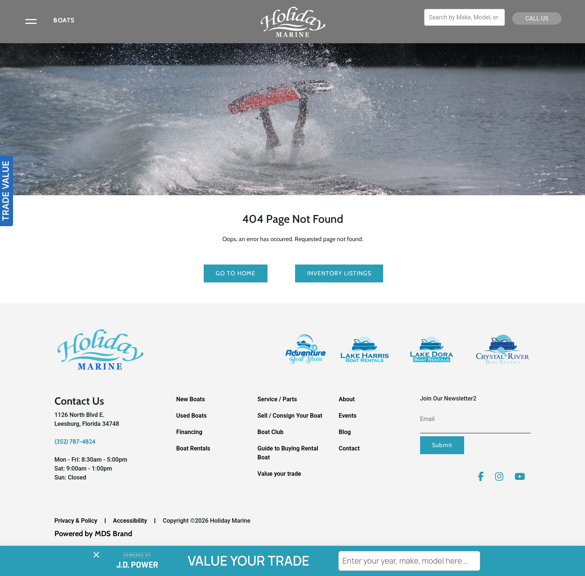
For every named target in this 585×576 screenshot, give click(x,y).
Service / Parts (277, 399)
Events (348, 415)
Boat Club (270, 432)
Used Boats (191, 415)
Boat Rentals (193, 448)
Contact (349, 448)
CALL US (536, 18)
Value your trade (279, 473)
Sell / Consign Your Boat (289, 415)
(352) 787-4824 (74, 441)
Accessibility (130, 520)
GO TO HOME (236, 273)
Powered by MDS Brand (93, 533)
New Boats (190, 399)
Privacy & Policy (75, 520)
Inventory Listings (339, 273)
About (347, 399)
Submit (442, 445)
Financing (189, 432)
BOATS (64, 20)
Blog (345, 432)
